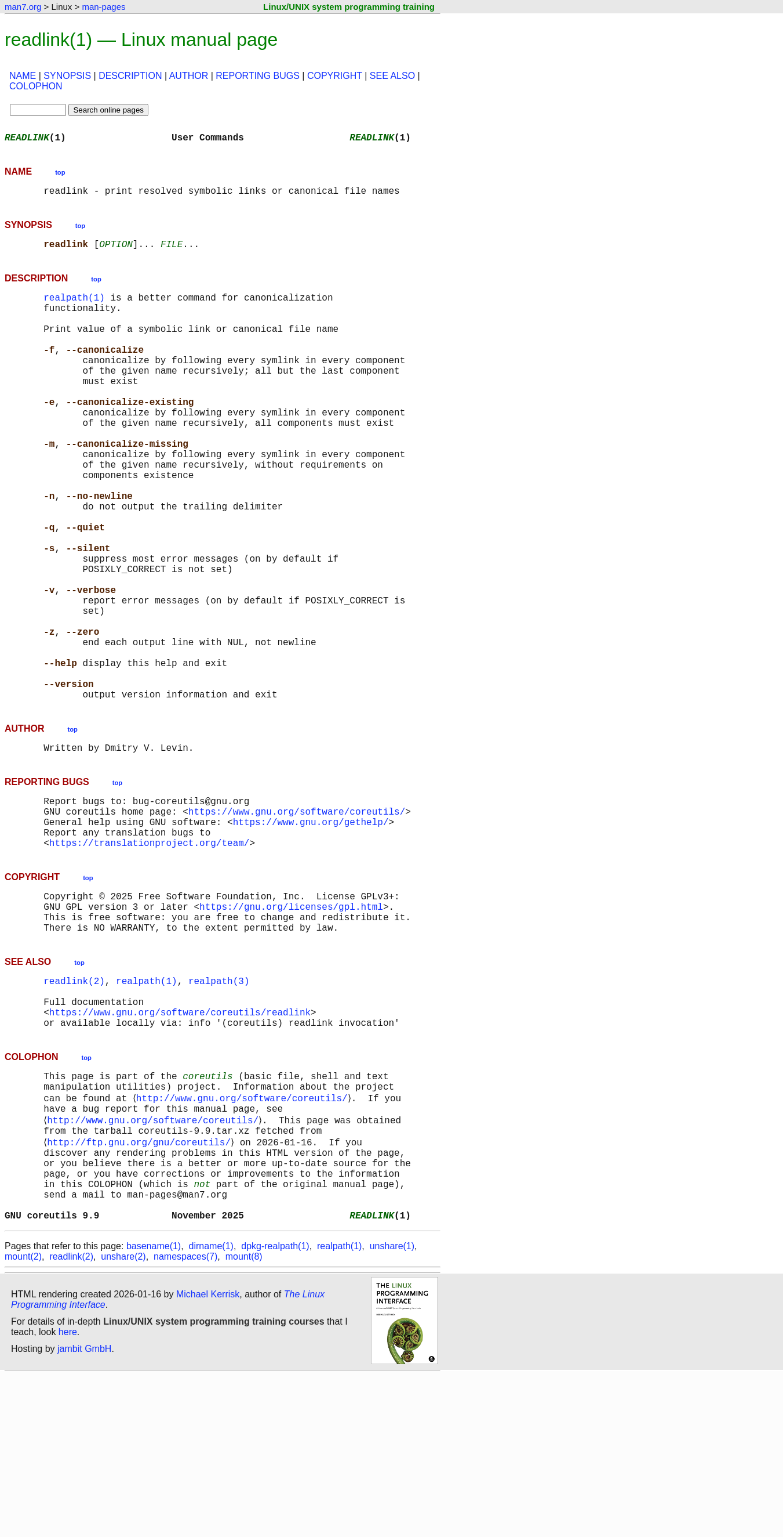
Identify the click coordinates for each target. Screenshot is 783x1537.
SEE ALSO (392, 76)
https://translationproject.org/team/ (149, 953)
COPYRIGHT (334, 76)
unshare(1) (392, 1407)
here (68, 1493)
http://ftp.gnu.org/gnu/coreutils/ (141, 1287)
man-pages (103, 7)
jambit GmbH (84, 1510)
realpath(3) (219, 1103)
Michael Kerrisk (207, 1455)
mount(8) (244, 1418)
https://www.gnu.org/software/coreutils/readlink (180, 1141)
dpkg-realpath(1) (275, 1407)
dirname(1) (211, 1407)
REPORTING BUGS (258, 76)
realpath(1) (74, 306)
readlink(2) (74, 1103)
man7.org (23, 7)
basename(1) (153, 1407)
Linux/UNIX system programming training (349, 7)
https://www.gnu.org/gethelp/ (311, 928)
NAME (22, 76)
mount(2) (23, 1418)
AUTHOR (189, 76)
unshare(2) (123, 1418)
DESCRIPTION (130, 76)
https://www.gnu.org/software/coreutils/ (296, 915)
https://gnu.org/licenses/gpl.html (291, 1022)
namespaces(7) (185, 1418)
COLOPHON (36, 86)
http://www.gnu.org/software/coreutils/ (243, 1235)
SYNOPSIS (67, 76)
